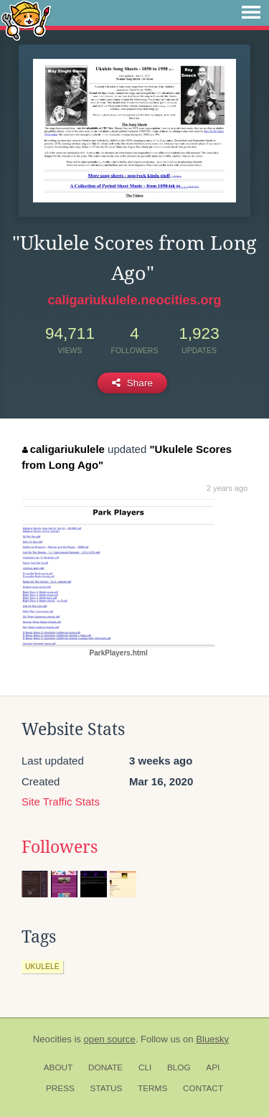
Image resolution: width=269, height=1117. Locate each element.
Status (106, 1088)
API (213, 1067)
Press (60, 1088)
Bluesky (212, 1039)
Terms (152, 1088)
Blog (179, 1067)
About (58, 1067)
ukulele (42, 966)
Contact (203, 1088)
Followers (60, 847)
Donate (105, 1067)
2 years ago (227, 488)
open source (110, 1039)
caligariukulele (63, 449)
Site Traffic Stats (61, 801)
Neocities (52, 1039)
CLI (144, 1067)
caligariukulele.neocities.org (134, 300)
